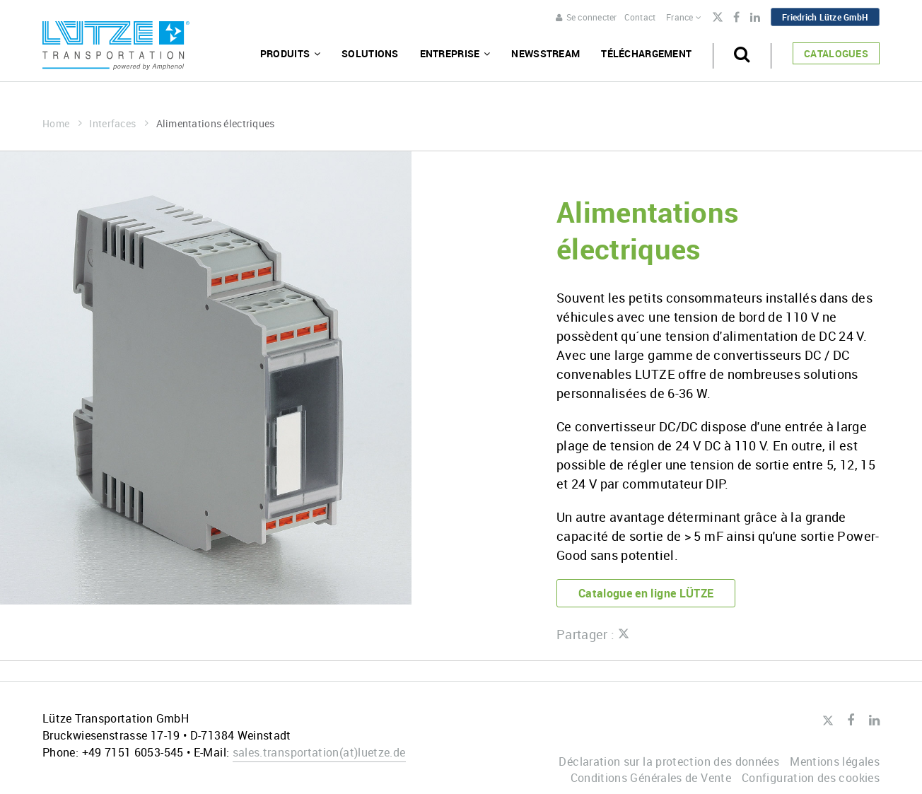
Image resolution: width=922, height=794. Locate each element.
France (683, 17)
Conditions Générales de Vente (651, 778)
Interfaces (118, 123)
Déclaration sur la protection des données (669, 761)
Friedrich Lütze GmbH (825, 17)
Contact (640, 17)
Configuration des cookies (811, 778)
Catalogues (836, 53)
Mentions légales (835, 761)
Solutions (370, 53)
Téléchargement (646, 53)
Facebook (736, 17)
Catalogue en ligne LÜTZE (646, 593)
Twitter (717, 18)
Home (62, 123)
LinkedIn (755, 17)
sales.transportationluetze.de (319, 752)
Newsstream (545, 53)
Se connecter (586, 17)
